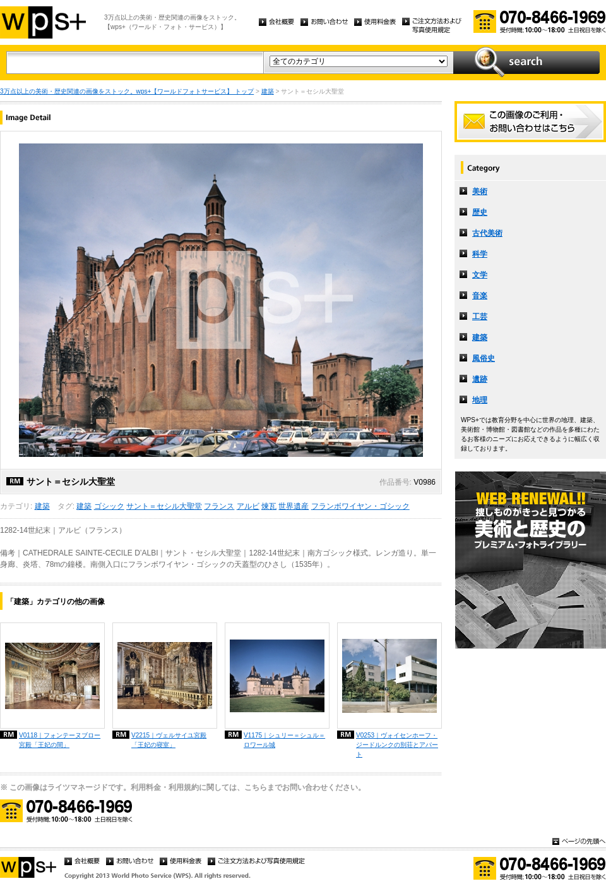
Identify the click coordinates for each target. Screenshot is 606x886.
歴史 (479, 212)
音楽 (479, 295)
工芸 (479, 316)
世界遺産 (293, 506)
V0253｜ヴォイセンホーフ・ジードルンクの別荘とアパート (397, 745)
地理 (479, 400)
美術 (479, 191)
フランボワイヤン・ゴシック (360, 506)
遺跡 (479, 379)
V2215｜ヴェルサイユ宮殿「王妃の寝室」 (168, 740)
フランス (219, 506)
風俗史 (483, 358)
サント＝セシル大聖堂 (164, 506)
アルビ (248, 506)
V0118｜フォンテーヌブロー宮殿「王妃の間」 (59, 740)
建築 (267, 91)
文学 (479, 274)
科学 (479, 254)
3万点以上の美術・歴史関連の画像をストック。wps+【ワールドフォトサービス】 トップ (127, 91)
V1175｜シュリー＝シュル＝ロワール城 (284, 740)
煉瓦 (268, 506)
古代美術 (487, 233)
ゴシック (109, 506)
